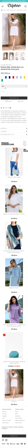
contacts (4, 413)
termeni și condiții (6, 420)
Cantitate (3, 91)
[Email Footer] (14, 432)
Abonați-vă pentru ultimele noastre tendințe (12, 427)
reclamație (17, 416)
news (3, 418)
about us (4, 411)
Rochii (4, 10)
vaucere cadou (18, 418)
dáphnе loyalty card (20, 420)
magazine (4, 416)
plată (16, 413)
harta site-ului (18, 422)
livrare (16, 411)
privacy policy (5, 422)
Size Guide (3, 88)
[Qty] (7, 93)
